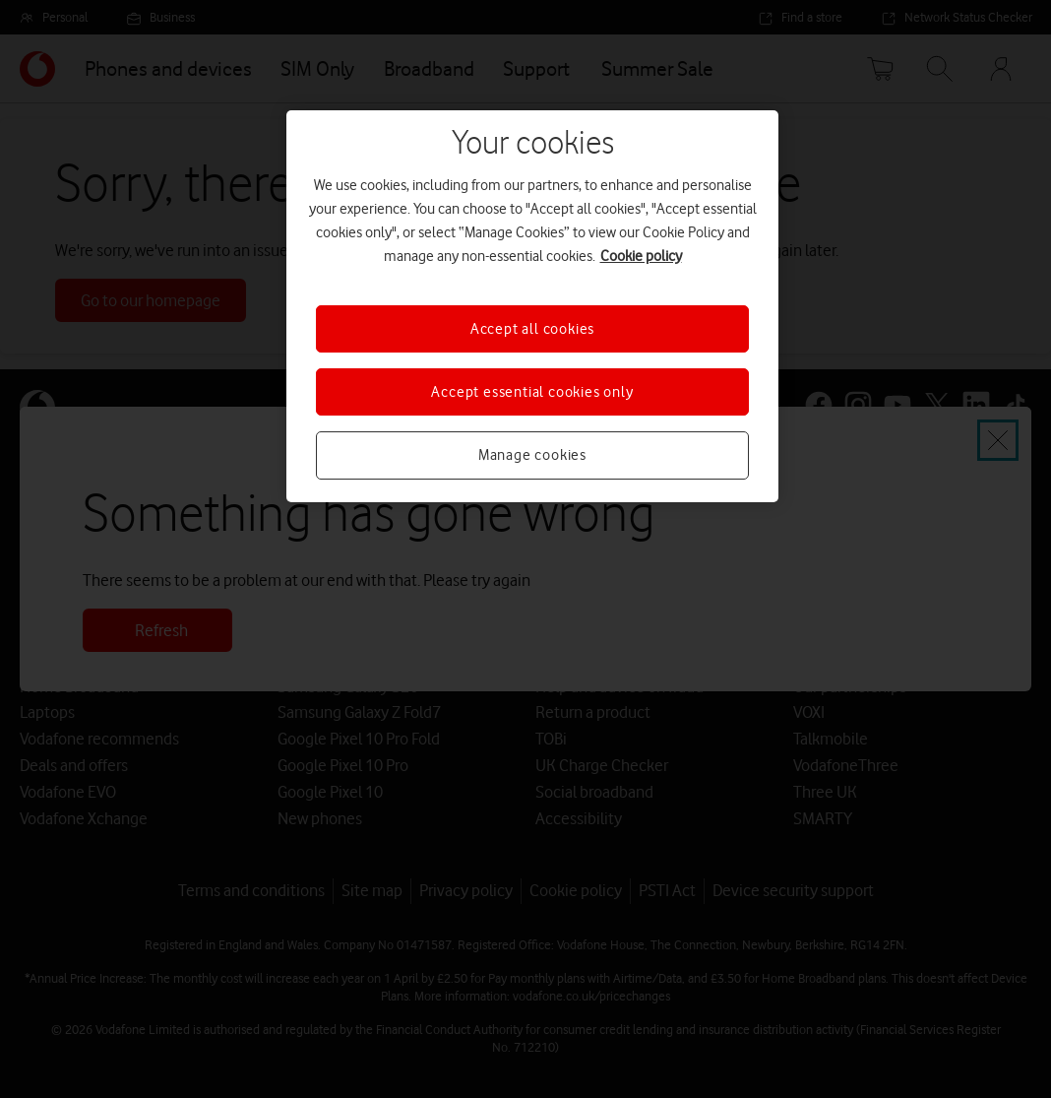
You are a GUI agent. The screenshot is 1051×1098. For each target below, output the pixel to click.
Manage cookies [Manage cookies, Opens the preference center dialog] (532, 455)
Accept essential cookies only (532, 392)
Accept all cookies (532, 329)
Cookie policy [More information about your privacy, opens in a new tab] (641, 256)
